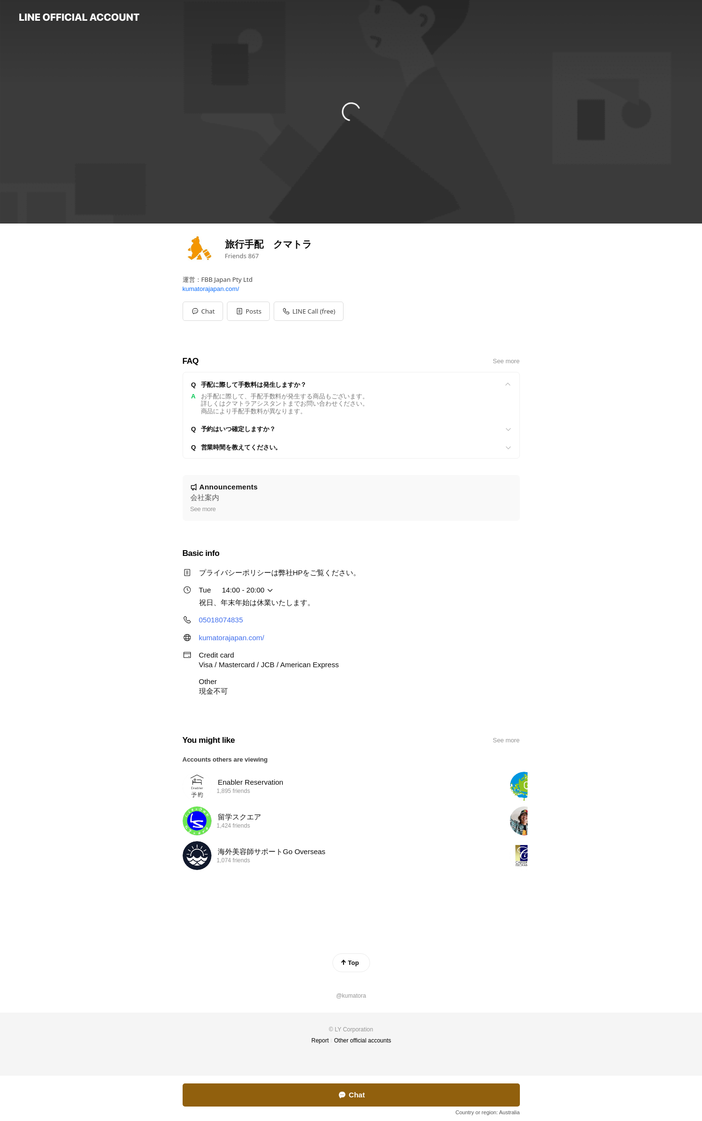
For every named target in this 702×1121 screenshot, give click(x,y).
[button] (248, 311)
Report (320, 1040)
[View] (351, 385)
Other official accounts (362, 1040)
